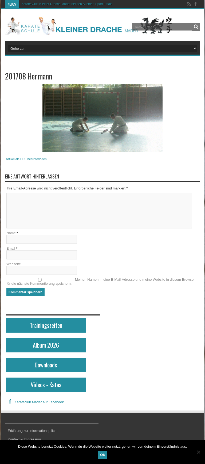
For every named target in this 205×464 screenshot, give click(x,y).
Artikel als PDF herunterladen (26, 159)
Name (11, 233)
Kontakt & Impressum (24, 439)
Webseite (13, 264)
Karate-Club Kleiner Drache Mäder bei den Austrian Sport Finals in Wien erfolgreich (80, 4)
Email (10, 248)
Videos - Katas (46, 384)
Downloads (46, 364)
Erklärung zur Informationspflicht (32, 431)
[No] (198, 452)
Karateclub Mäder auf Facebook (35, 402)
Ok (102, 455)
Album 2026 (46, 345)
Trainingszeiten (46, 325)
